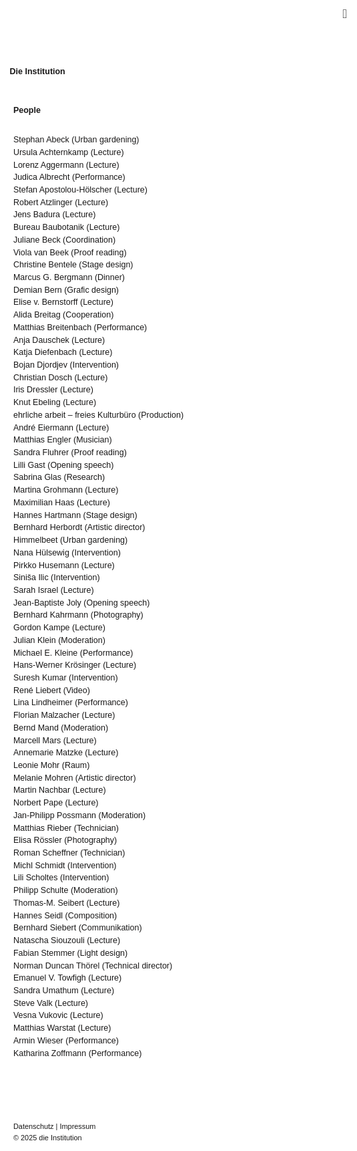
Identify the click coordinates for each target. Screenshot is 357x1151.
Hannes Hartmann (47, 515)
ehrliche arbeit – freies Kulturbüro (74, 415)
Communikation (110, 927)
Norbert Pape (38, 802)
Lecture (107, 152)
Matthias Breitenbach (52, 327)
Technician (96, 828)
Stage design (106, 264)
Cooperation (88, 314)
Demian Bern (37, 290)
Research (84, 477)
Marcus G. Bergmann (53, 277)
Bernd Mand (36, 728)
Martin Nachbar (41, 790)
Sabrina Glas (37, 477)
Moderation (81, 640)
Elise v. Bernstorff (45, 302)
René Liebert (37, 690)
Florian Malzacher (46, 715)
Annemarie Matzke (48, 752)
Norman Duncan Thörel (56, 966)
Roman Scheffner (45, 853)
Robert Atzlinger (43, 202)
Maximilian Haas (43, 502)
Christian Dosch (42, 377)
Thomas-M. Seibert (48, 903)
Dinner (109, 277)
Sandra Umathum (46, 990)
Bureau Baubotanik (48, 227)
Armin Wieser (38, 1040)
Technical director (137, 966)
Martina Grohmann (48, 490)
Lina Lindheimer (43, 702)
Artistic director (114, 527)
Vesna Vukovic (40, 1015)
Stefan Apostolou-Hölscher (62, 190)
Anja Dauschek (41, 340)
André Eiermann (43, 427)
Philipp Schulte (40, 890)
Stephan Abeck (41, 139)
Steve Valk (33, 1003)
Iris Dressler (35, 389)
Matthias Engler (42, 439)
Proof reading (99, 252)
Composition (91, 915)
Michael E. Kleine (45, 653)
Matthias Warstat (44, 1028)
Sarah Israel (35, 590)
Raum (76, 765)
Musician (92, 439)
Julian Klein (34, 640)
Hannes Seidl (38, 915)
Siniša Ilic (31, 577)
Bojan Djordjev (40, 365)
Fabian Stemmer (44, 953)
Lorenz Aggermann (48, 165)
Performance (98, 177)
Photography (117, 615)
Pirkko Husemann (46, 565)
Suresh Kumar (40, 677)
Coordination (89, 240)
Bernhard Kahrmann (50, 615)
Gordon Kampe (41, 627)
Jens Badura (36, 214)
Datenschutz (33, 1126)
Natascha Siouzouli (49, 940)
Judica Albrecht (41, 177)
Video (76, 690)
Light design (102, 953)
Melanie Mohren (43, 778)
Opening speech (80, 465)
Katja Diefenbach (45, 352)
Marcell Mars (37, 740)
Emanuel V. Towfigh (49, 978)
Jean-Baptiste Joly (47, 603)
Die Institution (37, 71)
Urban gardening (105, 139)
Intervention (94, 365)
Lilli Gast (29, 465)
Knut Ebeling (37, 402)
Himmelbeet (35, 540)
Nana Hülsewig (41, 552)
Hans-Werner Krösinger (57, 665)
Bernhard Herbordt (47, 527)
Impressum (77, 1126)
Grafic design (91, 290)
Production (161, 415)
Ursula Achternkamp (50, 152)
